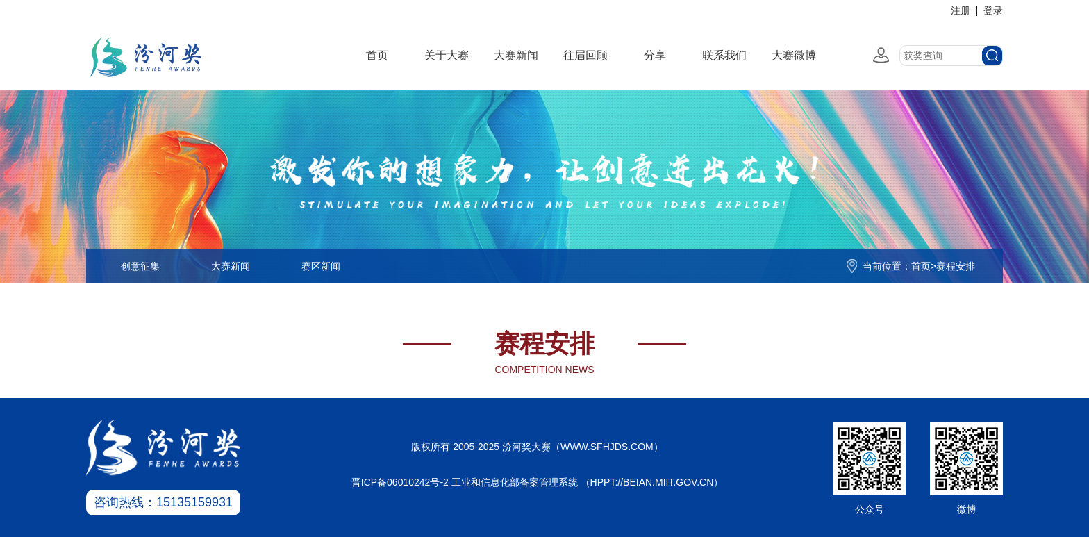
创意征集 (140, 266)
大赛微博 (794, 55)
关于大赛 (446, 55)
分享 (655, 55)
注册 (960, 10)
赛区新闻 (320, 266)
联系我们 (724, 55)
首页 (377, 55)
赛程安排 (955, 266)
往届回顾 (585, 55)
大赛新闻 (516, 55)
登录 (993, 10)
